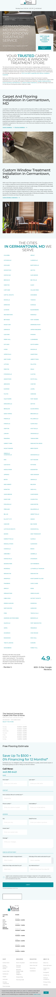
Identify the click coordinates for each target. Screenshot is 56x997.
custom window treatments (29, 82)
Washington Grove (36, 443)
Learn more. (37, 994)
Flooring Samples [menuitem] (18, 966)
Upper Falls (7, 354)
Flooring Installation (21, 127)
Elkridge (6, 389)
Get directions (15, 719)
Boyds (6, 479)
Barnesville (34, 618)
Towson (33, 300)
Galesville (7, 623)
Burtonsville (34, 265)
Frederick (33, 628)
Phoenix (33, 334)
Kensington (7, 573)
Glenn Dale (33, 423)
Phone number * (7, 803)
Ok (46, 992)
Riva (5, 459)
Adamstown (7, 379)
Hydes (6, 349)
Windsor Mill (34, 529)
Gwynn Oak (7, 275)
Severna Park (8, 563)
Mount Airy (7, 324)
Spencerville (8, 403)
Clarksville (34, 260)
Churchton (34, 499)
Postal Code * (6, 828)
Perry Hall (7, 339)
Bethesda (7, 319)
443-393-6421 (38, 8)
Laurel (32, 389)
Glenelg (33, 539)
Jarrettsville (34, 514)
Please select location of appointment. (12, 856)
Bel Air (6, 514)
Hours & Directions (5, 928)
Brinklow (7, 408)
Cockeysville (8, 454)
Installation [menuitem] (33, 971)
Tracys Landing (8, 643)
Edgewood (7, 638)
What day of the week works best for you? (40, 856)
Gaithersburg (34, 563)
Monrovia (33, 603)
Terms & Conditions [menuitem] (46, 978)
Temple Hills (34, 613)
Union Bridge (8, 494)
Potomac (33, 464)
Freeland (7, 509)
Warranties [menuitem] (33, 968)
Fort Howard (34, 319)
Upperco (6, 474)
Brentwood (34, 448)
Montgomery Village (36, 578)
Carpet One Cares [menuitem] (46, 968)
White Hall (33, 379)
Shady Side (7, 499)
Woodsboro (7, 647)
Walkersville (34, 509)
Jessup (32, 255)
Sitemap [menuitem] (45, 984)
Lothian (6, 364)
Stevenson (33, 558)
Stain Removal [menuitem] (33, 962)
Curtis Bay (7, 290)
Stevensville (8, 374)
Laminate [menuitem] (5, 979)
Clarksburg (34, 339)
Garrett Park (8, 443)
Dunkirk (33, 643)
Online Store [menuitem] (6, 962)
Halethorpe (7, 399)
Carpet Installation (8, 127)
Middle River (8, 469)
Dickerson (7, 633)
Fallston (33, 364)
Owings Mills (8, 558)
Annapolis (7, 578)
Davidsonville (34, 454)
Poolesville (7, 504)
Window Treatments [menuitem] (6, 982)
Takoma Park (34, 438)
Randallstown (8, 543)
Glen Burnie (34, 275)
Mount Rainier (8, 448)
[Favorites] (52, 3)
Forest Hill (34, 647)
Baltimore (33, 524)
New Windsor (34, 474)
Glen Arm (7, 334)
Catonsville (7, 260)
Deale (32, 369)
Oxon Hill (33, 489)
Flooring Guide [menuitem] (20, 979)
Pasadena (7, 438)
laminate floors (16, 82)
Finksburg (7, 583)
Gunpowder (34, 494)
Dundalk (33, 304)
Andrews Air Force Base (11, 618)
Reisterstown (8, 314)
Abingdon (7, 384)
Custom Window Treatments (11, 198)
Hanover (6, 524)
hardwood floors (46, 81)
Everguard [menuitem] (46, 972)
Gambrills (33, 553)
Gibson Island (34, 593)
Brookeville (34, 413)
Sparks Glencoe (8, 603)
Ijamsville (33, 479)
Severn (6, 534)
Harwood (33, 608)
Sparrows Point (35, 324)
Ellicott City (8, 519)
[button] (50, 3)
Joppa (5, 628)
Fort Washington (35, 623)
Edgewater (33, 469)
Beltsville (33, 280)
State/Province (32, 818)
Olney (32, 285)
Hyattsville (34, 428)
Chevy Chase (34, 583)
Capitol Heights (9, 295)
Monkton (7, 489)
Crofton (6, 428)
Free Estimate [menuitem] (6, 986)
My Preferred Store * (34, 865)
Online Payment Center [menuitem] (5, 967)
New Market (7, 484)
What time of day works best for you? (12, 865)
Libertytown (34, 359)
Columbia (7, 255)
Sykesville (7, 423)
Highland (7, 265)
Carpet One (6, 16)
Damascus (7, 329)
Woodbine (33, 295)
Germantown (8, 593)
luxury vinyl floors (7, 82)
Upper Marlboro (35, 329)
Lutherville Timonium (37, 568)
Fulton (6, 394)
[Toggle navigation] (2, 3)
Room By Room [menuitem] (47, 965)
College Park (34, 290)
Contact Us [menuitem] (46, 975)
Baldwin (33, 484)
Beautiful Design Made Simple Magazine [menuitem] (19, 972)
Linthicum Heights (9, 529)
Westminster (8, 608)
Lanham (6, 433)
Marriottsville (8, 539)
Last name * (32, 779)
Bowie (32, 548)
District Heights (35, 598)
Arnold (6, 588)
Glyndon (6, 309)
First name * (6, 779)
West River (7, 359)
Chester (33, 384)
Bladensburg (34, 309)
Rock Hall (33, 638)
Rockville (7, 300)
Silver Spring (34, 408)
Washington (34, 573)
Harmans (33, 394)
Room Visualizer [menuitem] (20, 962)
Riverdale (7, 568)
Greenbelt (7, 553)
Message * (5, 838)
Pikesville (7, 418)
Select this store (8, 721)
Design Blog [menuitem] (19, 977)
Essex (32, 588)
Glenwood (33, 543)
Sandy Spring (8, 413)
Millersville (34, 418)
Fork (5, 613)
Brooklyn (7, 280)
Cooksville (7, 548)
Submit (28, 884)
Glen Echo (7, 464)
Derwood (7, 304)
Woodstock (7, 270)
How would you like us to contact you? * (13, 794)
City (4, 818)
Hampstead (33, 354)
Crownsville (34, 433)
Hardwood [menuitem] (5, 974)
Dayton (32, 403)
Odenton (6, 285)
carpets (40, 81)
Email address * (33, 803)
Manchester (34, 504)
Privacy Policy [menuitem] (47, 982)
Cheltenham (34, 633)
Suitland (6, 344)
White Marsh (34, 344)
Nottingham (34, 459)
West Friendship (35, 534)
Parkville (7, 453)
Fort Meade (34, 399)
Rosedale (33, 314)
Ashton (32, 270)
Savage (32, 519)
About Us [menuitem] (45, 962)
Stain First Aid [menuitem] (33, 965)
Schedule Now (45, 47)
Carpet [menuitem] (4, 976)
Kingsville (33, 349)
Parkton (6, 369)
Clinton (32, 374)
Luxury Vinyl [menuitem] (6, 971)
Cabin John (7, 598)
